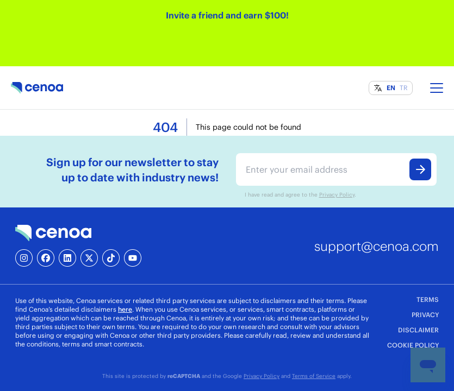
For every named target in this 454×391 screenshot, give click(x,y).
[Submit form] (420, 169)
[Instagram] (24, 258)
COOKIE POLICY (413, 345)
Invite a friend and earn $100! (227, 15)
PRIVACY (425, 315)
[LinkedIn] (67, 258)
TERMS (427, 299)
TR (404, 88)
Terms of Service (313, 376)
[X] (89, 258)
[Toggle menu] (436, 88)
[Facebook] (45, 258)
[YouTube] (132, 258)
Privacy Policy (337, 194)
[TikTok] (111, 258)
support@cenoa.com (376, 246)
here (125, 309)
